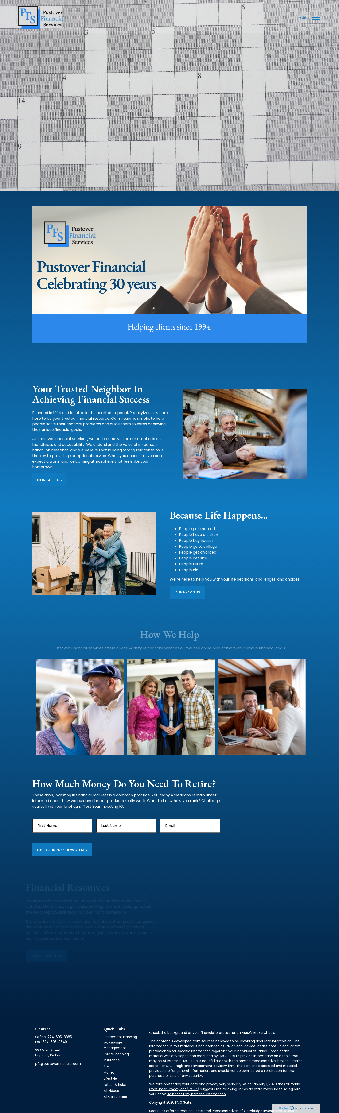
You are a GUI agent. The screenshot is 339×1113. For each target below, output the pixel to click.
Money (109, 1072)
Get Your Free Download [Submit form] (62, 850)
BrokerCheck (263, 1032)
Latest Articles (115, 1084)
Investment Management (115, 1045)
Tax (106, 1066)
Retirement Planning (120, 1037)
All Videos (111, 1090)
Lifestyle (110, 1078)
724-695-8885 (59, 1037)
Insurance (112, 1060)
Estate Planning (116, 1054)
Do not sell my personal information (196, 1094)
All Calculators (115, 1096)
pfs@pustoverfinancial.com (58, 1063)
